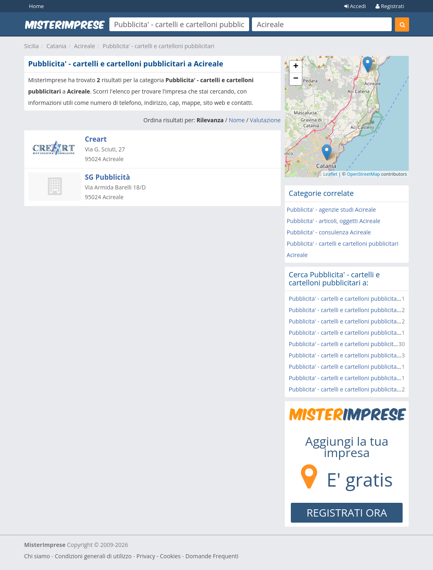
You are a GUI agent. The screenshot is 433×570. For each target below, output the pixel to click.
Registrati (389, 6)
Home (36, 6)
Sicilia (31, 46)
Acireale (84, 46)
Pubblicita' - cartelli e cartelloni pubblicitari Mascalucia (360, 321)
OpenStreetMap (363, 174)
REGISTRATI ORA (347, 512)
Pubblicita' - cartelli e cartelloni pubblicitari (158, 46)
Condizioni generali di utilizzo (93, 556)
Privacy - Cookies (159, 556)
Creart (96, 139)
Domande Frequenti (212, 556)
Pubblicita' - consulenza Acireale (329, 232)
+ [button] (296, 67)
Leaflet (330, 174)
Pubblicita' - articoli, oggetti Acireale (333, 221)
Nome (237, 120)
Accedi (355, 6)
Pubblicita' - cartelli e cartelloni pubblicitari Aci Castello (360, 298)
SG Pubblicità (107, 177)
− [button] (296, 79)
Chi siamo (37, 556)
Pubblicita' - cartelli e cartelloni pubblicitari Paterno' (356, 389)
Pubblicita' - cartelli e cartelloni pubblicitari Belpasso (357, 355)
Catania (56, 46)
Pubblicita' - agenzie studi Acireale (331, 209)
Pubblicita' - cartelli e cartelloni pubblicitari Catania (355, 344)
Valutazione (265, 120)
